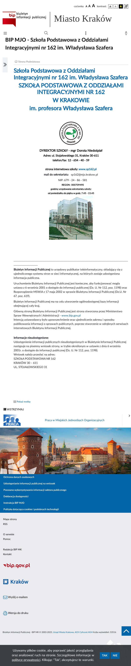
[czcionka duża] (94, 6)
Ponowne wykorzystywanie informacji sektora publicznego (34, 490)
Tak (104, 655)
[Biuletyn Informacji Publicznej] (65, 567)
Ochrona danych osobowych (18, 477)
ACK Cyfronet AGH (84, 632)
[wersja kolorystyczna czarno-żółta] (121, 6)
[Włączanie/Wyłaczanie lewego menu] (5, 64)
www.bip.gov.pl (71, 315)
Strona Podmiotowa (29, 62)
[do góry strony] (126, 631)
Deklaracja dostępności (15, 496)
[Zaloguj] (126, 34)
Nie (115, 655)
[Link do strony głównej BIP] (62, 19)
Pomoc (7, 539)
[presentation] (129, 416)
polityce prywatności (26, 660)
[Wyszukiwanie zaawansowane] (46, 33)
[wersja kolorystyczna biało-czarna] (115, 6)
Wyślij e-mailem (15, 597)
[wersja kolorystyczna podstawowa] (110, 6)
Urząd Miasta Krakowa (63, 632)
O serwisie (8, 534)
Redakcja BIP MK (12, 549)
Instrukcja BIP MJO (13, 503)
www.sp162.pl (88, 169)
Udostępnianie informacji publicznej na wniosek (29, 483)
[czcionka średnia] (89, 6)
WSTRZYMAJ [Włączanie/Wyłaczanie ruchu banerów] (14, 409)
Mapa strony (10, 519)
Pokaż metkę (23, 402)
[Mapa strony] (86, 34)
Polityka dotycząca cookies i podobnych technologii (31, 509)
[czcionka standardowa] (86, 6)
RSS (5, 524)
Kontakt (7, 554)
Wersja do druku (15, 613)
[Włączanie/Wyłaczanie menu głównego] (5, 33)
